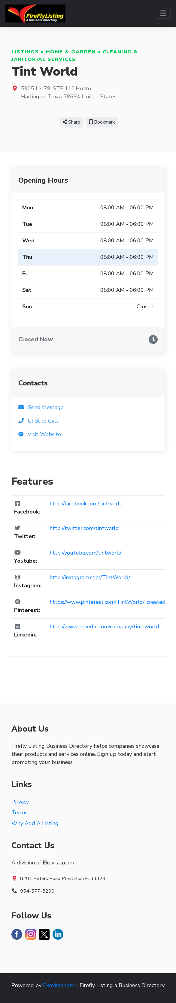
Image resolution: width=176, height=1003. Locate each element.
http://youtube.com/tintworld (86, 552)
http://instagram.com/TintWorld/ (90, 577)
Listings (25, 52)
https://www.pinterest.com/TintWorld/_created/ (108, 602)
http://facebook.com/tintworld (86, 503)
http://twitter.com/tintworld (84, 528)
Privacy (20, 801)
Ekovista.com (58, 985)
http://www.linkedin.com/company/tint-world (104, 626)
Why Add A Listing (35, 823)
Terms (19, 812)
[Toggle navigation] (163, 13)
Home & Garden (71, 52)
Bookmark (102, 122)
